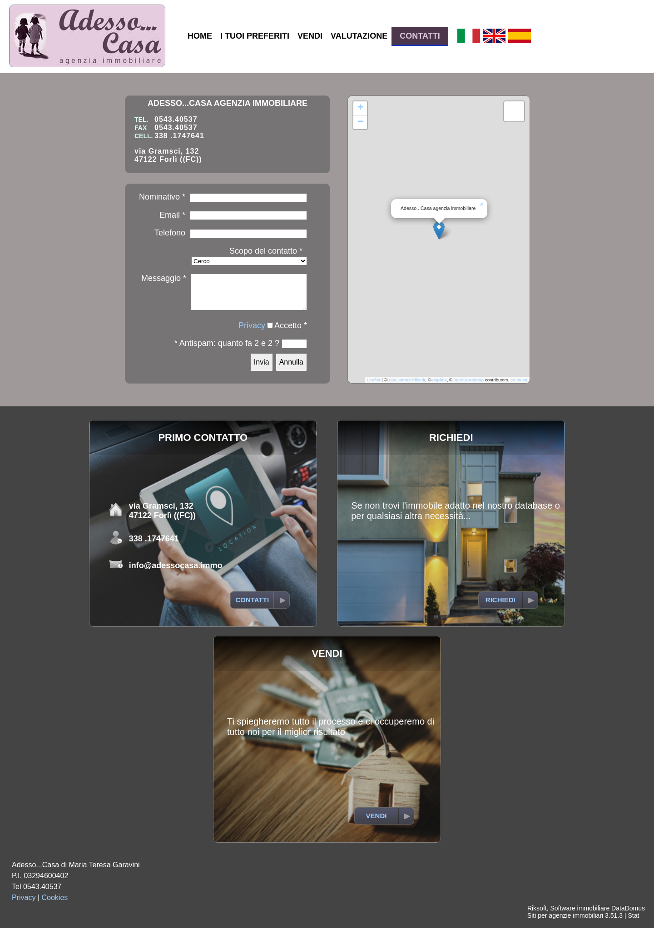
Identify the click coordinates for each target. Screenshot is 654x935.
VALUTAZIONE (359, 35)
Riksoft (537, 915)
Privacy (251, 332)
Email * (172, 215)
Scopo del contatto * (265, 250)
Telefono (169, 232)
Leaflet (373, 386)
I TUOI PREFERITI (254, 35)
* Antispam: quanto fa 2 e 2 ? (226, 350)
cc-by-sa (518, 386)
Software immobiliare (579, 915)
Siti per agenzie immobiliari (565, 922)
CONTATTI (420, 35)
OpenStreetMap (468, 386)
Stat (633, 922)
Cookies (55, 904)
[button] (439, 234)
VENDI (309, 35)
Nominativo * (162, 196)
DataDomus (628, 915)
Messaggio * (163, 278)
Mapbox (439, 386)
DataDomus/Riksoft (406, 386)
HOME (200, 35)
